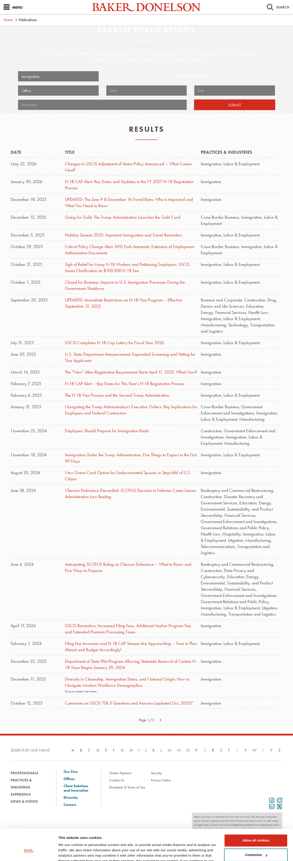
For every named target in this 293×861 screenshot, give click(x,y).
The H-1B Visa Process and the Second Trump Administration (117, 395)
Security (156, 773)
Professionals (24, 773)
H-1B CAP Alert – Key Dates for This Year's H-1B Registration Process (124, 383)
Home (8, 19)
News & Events (24, 801)
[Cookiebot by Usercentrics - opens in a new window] (28, 852)
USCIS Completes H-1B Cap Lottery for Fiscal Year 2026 (114, 343)
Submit (234, 104)
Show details (68, 852)
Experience (21, 794)
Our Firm (71, 772)
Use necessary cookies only (256, 843)
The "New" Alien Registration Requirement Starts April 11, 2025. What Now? (131, 372)
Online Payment (120, 773)
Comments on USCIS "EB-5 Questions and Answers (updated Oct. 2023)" (129, 703)
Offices (69, 779)
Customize (256, 829)
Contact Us (116, 780)
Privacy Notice (161, 780)
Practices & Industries (21, 784)
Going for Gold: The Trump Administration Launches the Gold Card (122, 217)
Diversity (71, 797)
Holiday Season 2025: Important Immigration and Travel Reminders (123, 235)
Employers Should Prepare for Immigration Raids (107, 431)
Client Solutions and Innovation (76, 788)
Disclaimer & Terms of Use (127, 787)
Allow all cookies (256, 814)
